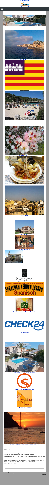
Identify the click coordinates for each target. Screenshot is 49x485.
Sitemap (12, 472)
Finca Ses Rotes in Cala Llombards (12, 465)
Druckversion (6, 472)
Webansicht (43, 474)
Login (45, 472)
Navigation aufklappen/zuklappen (24, 9)
